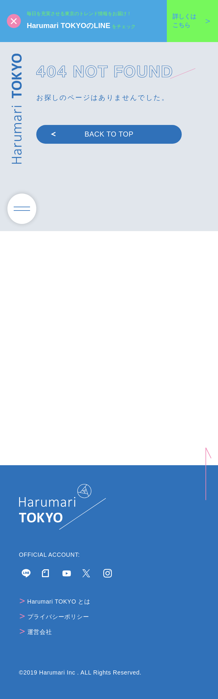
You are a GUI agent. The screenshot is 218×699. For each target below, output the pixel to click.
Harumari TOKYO (17, 109)
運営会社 (36, 632)
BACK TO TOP (92, 134)
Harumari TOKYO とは (55, 601)
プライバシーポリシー (54, 616)
